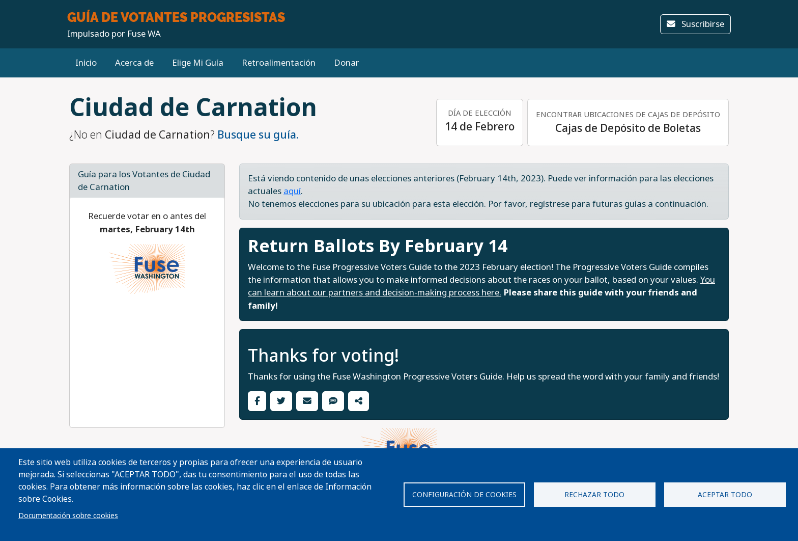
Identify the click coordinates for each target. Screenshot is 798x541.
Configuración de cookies (464, 495)
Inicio (86, 63)
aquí (292, 191)
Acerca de (134, 63)
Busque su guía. (258, 135)
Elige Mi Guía (197, 63)
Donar (346, 63)
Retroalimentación (279, 63)
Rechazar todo (594, 495)
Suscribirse (695, 24)
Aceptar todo (725, 495)
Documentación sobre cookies (68, 515)
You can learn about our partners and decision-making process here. (481, 286)
